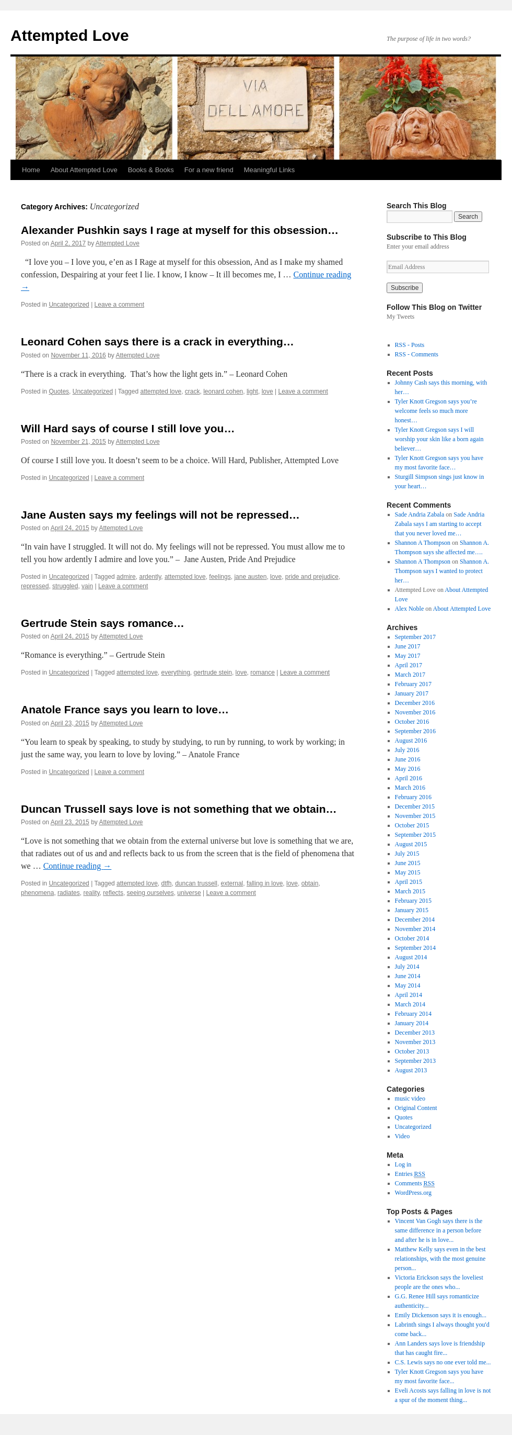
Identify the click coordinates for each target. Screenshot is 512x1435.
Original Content (416, 1108)
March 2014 (410, 1004)
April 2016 (408, 778)
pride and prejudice (312, 576)
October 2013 (412, 1051)
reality (91, 892)
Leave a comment (119, 304)
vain (87, 586)
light (252, 391)
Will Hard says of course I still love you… (128, 428)
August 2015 (411, 844)
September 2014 (415, 947)
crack (192, 391)
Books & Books (151, 170)
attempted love (160, 391)
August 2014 (411, 957)
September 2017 (415, 637)
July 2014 (407, 966)
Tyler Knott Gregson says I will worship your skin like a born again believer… (439, 439)
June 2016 (408, 759)
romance (262, 672)
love (267, 391)
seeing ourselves (150, 892)
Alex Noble (409, 608)
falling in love (265, 883)
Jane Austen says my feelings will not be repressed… (160, 515)
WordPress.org (413, 1192)
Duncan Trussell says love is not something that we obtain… (178, 809)
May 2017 (408, 655)
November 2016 (415, 712)
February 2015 (413, 900)
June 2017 (408, 646)
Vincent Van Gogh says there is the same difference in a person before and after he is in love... (439, 1230)
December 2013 (415, 1032)
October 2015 (412, 825)
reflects (113, 892)
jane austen (250, 576)
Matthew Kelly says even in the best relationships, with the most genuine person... (440, 1259)
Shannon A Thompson (422, 542)
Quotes (59, 391)
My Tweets (400, 316)
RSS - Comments (416, 354)
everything (175, 672)
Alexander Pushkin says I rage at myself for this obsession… (180, 230)
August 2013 (411, 1070)
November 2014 (415, 929)
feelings (219, 576)
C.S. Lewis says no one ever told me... (443, 1362)
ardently (150, 576)
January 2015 (411, 910)
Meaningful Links (269, 170)
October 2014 (412, 938)
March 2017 (410, 674)
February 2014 (413, 1013)
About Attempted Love (84, 170)
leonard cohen (223, 391)
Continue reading (77, 865)
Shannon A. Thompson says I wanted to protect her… (442, 571)
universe (189, 892)
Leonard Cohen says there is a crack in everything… (157, 341)
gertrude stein (213, 672)
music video (410, 1098)
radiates (68, 892)
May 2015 (408, 872)
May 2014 (408, 985)
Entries (410, 1174)
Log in (403, 1164)
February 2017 (413, 684)
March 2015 (410, 891)
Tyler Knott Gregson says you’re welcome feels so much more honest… (436, 411)
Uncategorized (69, 304)
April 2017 (408, 665)
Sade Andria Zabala (420, 514)
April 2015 (408, 881)
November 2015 (415, 816)
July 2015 (407, 853)
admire (126, 576)
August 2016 (411, 740)
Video (402, 1136)
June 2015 (408, 863)
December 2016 (415, 703)
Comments (415, 1183)
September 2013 (415, 1060)
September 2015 (415, 834)
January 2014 (411, 1023)
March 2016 (410, 787)
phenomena (37, 892)
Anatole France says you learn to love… (125, 709)
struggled (65, 586)
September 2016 (415, 731)
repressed (35, 586)
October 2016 (412, 721)
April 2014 (408, 995)
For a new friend (209, 170)
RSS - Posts (410, 345)
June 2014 (408, 976)
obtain (310, 883)
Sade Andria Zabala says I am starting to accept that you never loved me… (440, 524)
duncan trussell (196, 883)
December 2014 (415, 919)
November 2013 (415, 1042)
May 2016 (408, 768)
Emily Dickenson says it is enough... (440, 1315)
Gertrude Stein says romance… (102, 623)
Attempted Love (69, 35)
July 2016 (407, 750)
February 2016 (413, 797)
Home (31, 170)
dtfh (166, 883)
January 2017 (411, 693)
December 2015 (415, 806)
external (232, 883)
